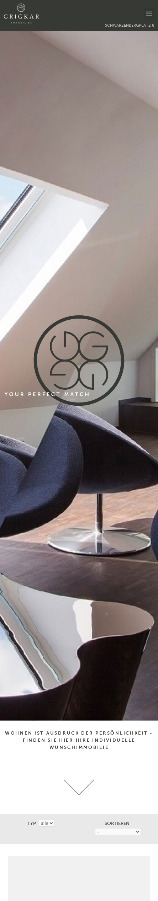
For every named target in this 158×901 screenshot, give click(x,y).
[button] (149, 13)
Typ (31, 823)
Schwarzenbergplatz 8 (129, 25)
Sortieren (117, 823)
